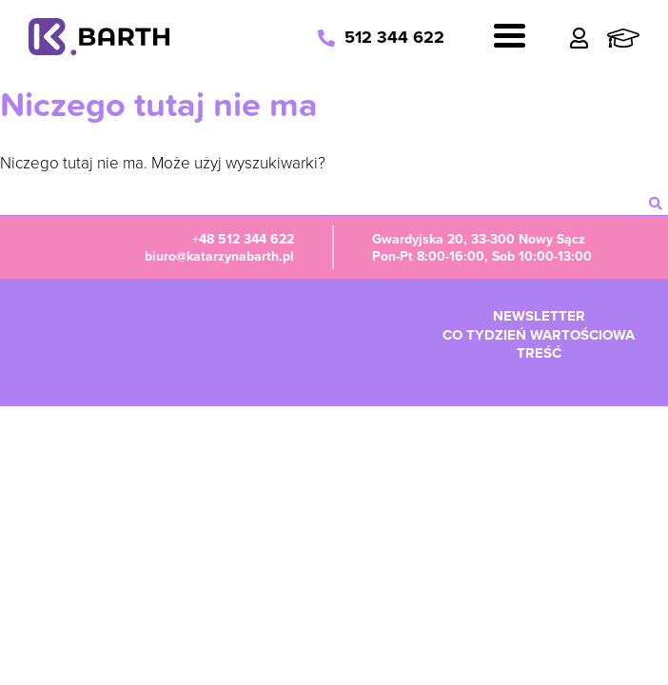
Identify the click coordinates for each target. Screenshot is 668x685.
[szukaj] (655, 203)
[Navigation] (509, 38)
